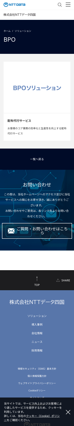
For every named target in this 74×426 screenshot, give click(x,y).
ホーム (7, 31)
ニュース (37, 342)
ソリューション (23, 31)
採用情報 (37, 350)
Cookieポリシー (36, 390)
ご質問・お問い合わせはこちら (42, 230)
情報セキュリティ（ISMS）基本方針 (37, 368)
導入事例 (37, 324)
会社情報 (37, 333)
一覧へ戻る (37, 159)
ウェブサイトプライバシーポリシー (37, 383)
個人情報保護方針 (36, 376)
